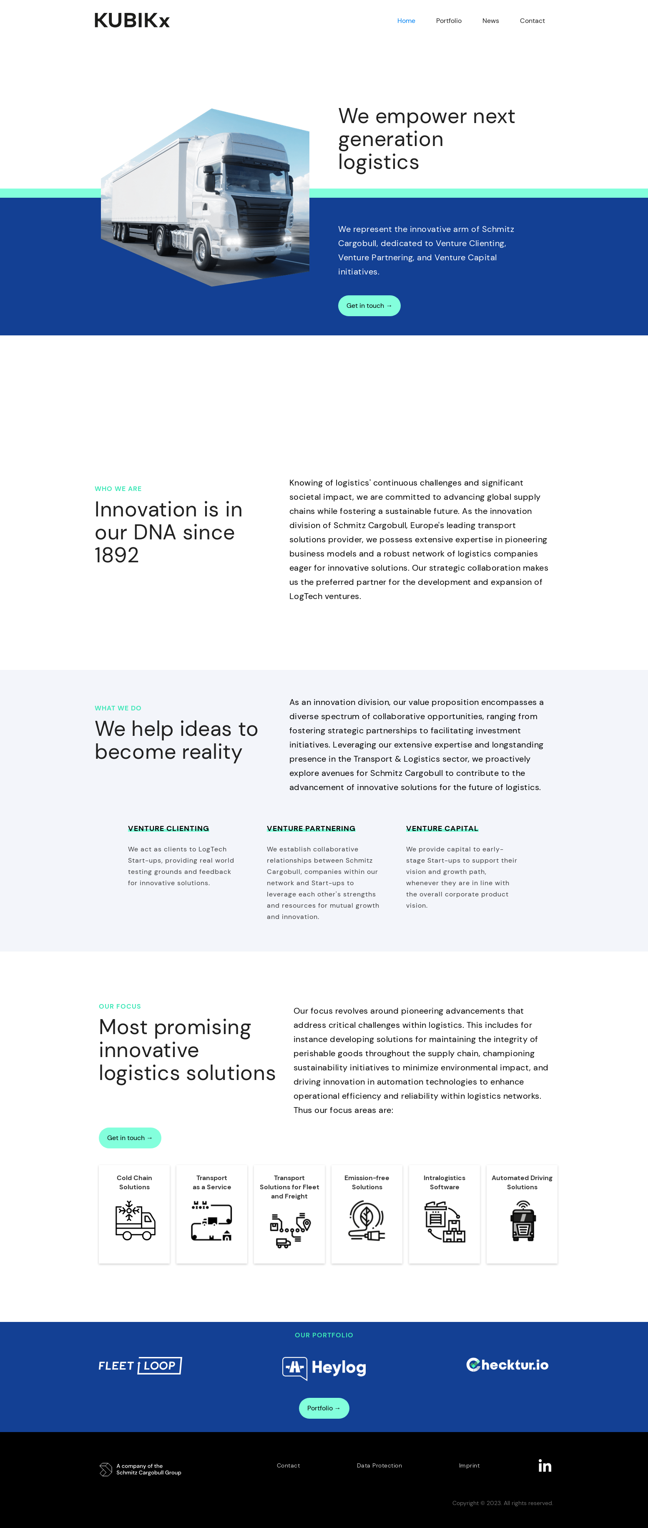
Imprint (469, 1465)
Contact (532, 20)
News (490, 20)
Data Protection (379, 1465)
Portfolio (449, 20)
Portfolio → (324, 1408)
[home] (138, 20)
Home (406, 20)
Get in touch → (369, 305)
